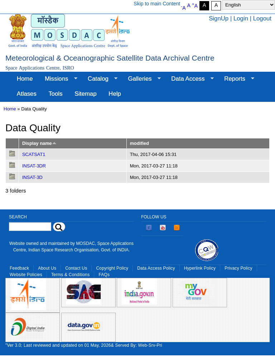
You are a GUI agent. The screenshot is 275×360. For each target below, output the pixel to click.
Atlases (27, 93)
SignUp (218, 18)
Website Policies (26, 274)
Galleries (141, 78)
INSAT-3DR (34, 166)
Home (25, 78)
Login (240, 18)
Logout (262, 18)
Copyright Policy (112, 268)
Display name (39, 143)
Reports (236, 78)
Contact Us (76, 268)
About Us (47, 268)
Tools (55, 93)
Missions (58, 78)
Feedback (19, 268)
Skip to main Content (157, 3)
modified (139, 143)
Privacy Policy (238, 268)
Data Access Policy (156, 268)
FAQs (104, 274)
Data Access (189, 78)
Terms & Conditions (70, 274)
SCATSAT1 (33, 154)
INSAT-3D (32, 177)
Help (114, 93)
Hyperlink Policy (200, 268)
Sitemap (85, 93)
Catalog (99, 78)
